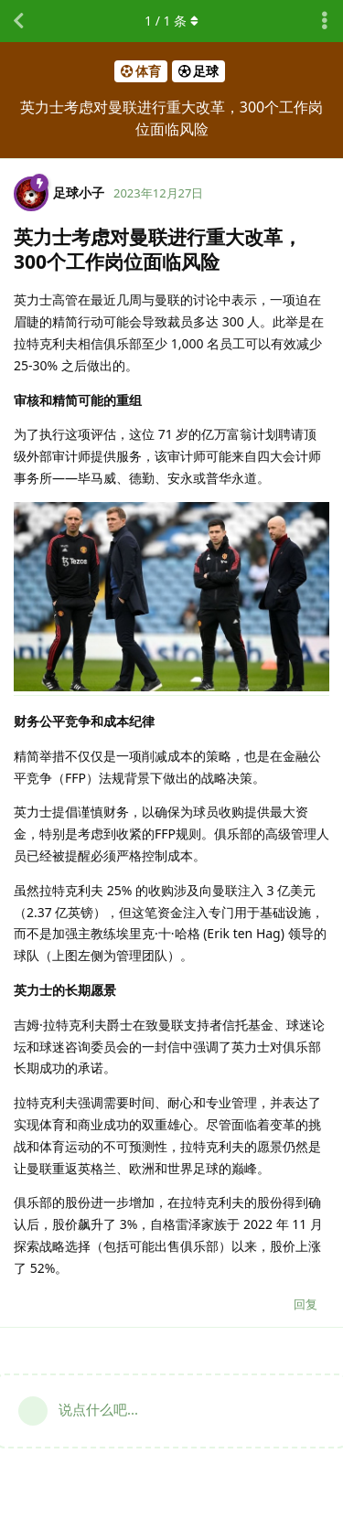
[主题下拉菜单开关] (324, 21)
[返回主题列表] (18, 21)
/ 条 (171, 20)
